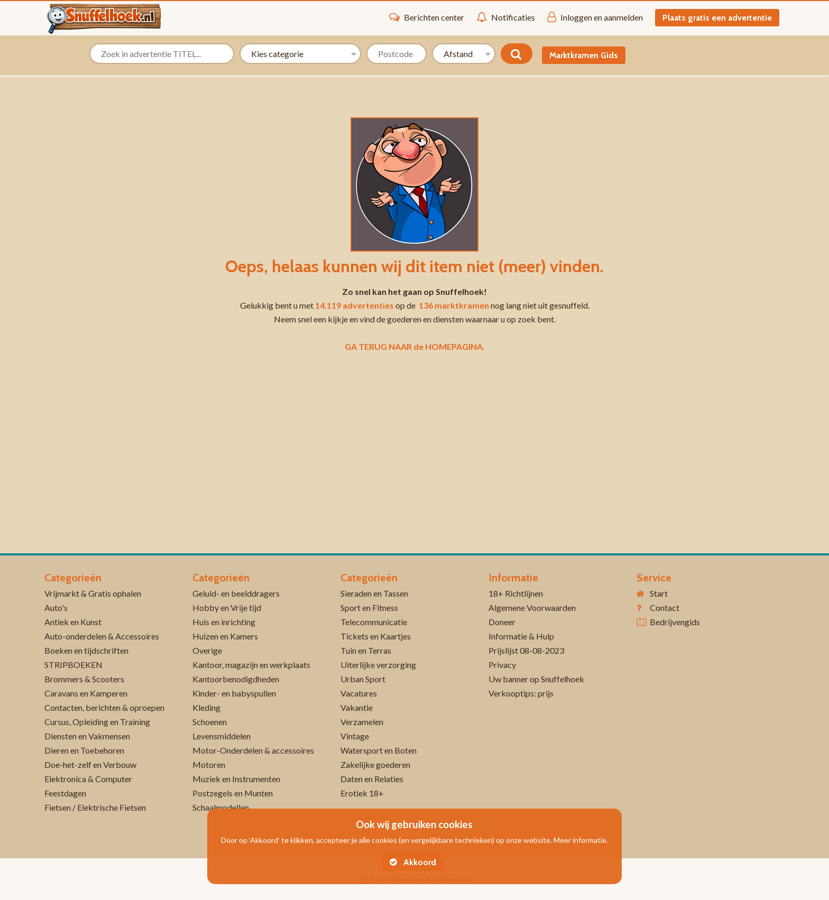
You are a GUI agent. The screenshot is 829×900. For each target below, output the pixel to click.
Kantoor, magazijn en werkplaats (251, 665)
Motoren (208, 764)
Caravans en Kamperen (85, 693)
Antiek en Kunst (73, 622)
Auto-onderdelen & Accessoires (101, 636)
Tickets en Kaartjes (375, 636)
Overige (207, 650)
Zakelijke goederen (375, 764)
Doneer (502, 622)
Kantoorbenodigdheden (235, 679)
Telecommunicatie (373, 622)
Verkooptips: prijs (521, 693)
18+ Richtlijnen (516, 593)
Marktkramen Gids (583, 55)
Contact (664, 607)
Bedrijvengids (675, 622)
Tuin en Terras (365, 650)
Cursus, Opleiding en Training (97, 722)
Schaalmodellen (220, 807)
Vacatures (358, 693)
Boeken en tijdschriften (86, 650)
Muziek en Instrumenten (236, 779)
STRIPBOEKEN (73, 665)
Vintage (354, 736)
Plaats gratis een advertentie (717, 18)
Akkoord (413, 862)
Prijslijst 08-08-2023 (526, 650)
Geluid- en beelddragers (236, 593)
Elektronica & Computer (88, 779)
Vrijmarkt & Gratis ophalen (92, 593)
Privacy (502, 665)
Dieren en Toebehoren (84, 750)
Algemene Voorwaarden (532, 607)
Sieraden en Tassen (374, 593)
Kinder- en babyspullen (234, 693)
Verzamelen (361, 722)
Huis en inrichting (223, 622)
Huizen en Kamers (225, 636)
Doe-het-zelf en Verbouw (90, 764)
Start (659, 593)
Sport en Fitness (369, 607)
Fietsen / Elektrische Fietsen (95, 807)
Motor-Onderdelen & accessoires (253, 750)
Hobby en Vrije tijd (226, 607)
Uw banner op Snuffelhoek (536, 679)
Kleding (206, 707)
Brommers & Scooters (84, 679)
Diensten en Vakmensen (87, 736)
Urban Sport (362, 679)
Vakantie (356, 707)
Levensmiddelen (221, 736)
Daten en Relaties (371, 779)
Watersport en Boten (378, 750)
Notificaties (505, 17)
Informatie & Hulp (521, 636)
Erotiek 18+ (362, 793)
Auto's (56, 607)
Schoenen (209, 722)
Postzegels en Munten (232, 793)
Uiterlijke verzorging (378, 665)
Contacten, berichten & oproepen (104, 707)
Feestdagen (65, 793)
